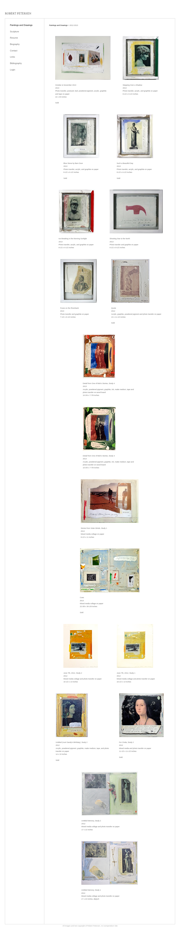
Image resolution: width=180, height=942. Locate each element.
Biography (15, 44)
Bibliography (16, 63)
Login (12, 70)
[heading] (18, 13)
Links (12, 57)
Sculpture (14, 31)
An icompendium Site (109, 926)
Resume (14, 38)
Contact (13, 50)
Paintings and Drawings (21, 25)
